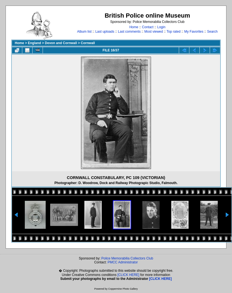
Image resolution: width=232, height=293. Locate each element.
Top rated (173, 32)
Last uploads (104, 32)
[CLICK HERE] (129, 275)
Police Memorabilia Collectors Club (127, 258)
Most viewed (153, 32)
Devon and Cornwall (61, 43)
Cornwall (88, 43)
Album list (84, 32)
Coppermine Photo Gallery (123, 288)
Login (161, 27)
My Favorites (193, 32)
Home (133, 27)
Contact (147, 27)
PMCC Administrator (123, 262)
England (34, 43)
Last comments (129, 32)
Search (212, 32)
